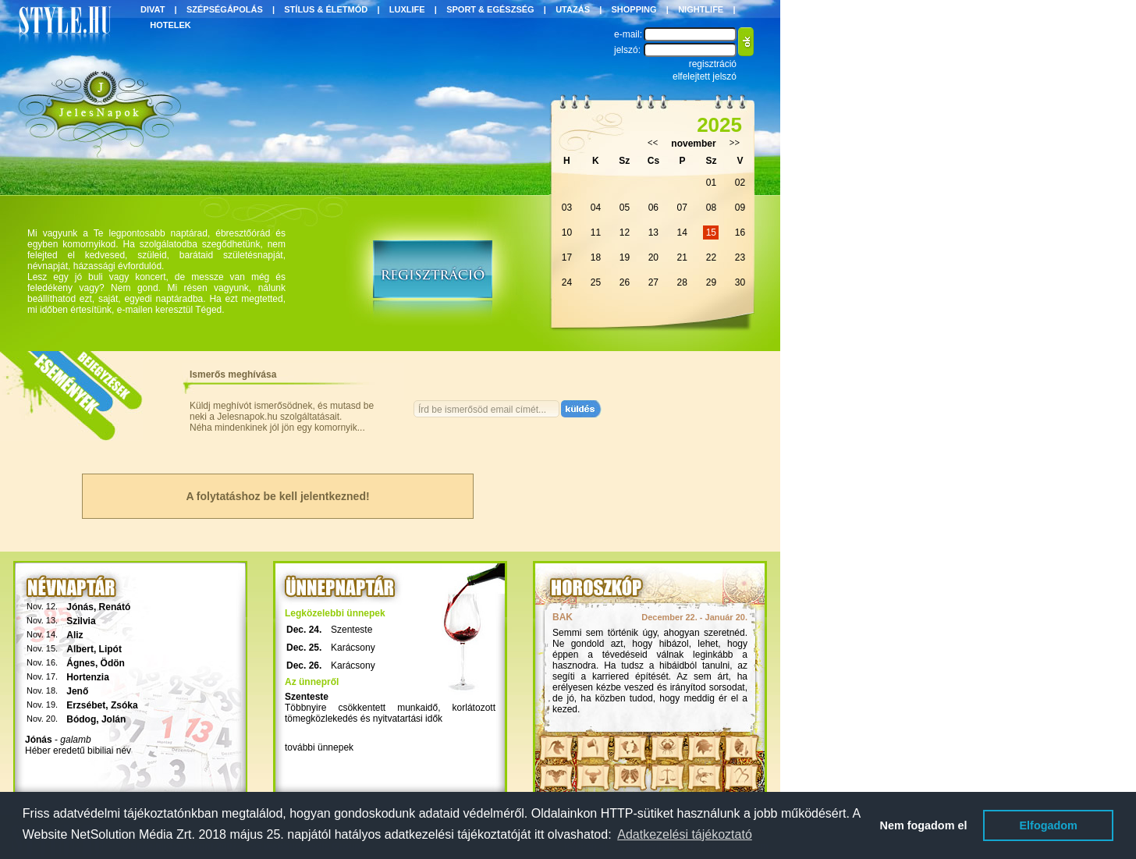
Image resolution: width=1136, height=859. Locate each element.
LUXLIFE (407, 9)
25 (596, 282)
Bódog (81, 719)
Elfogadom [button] (1048, 825)
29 (711, 282)
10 (567, 232)
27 (653, 282)
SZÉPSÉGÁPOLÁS (224, 9)
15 (711, 232)
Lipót (110, 649)
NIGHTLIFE (700, 9)
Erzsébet (85, 705)
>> (735, 142)
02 (740, 182)
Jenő (77, 691)
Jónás (80, 607)
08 (711, 207)
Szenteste (351, 629)
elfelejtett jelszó (705, 76)
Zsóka (124, 705)
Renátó (115, 607)
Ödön (113, 663)
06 (653, 207)
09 (740, 207)
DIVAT (152, 9)
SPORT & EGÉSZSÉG (490, 9)
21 (682, 257)
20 (653, 257)
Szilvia (80, 621)
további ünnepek (319, 747)
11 (596, 232)
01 (711, 182)
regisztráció (713, 64)
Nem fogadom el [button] (923, 825)
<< (653, 142)
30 (740, 282)
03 (567, 207)
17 (567, 257)
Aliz (74, 635)
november (693, 143)
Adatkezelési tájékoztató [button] (684, 834)
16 (740, 232)
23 (740, 257)
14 (682, 232)
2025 (719, 125)
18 (596, 257)
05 (624, 207)
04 (596, 207)
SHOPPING (634, 9)
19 (624, 257)
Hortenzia (87, 677)
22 (711, 257)
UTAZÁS (573, 9)
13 (653, 232)
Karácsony (353, 647)
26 (624, 282)
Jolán (113, 719)
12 (624, 232)
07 (682, 207)
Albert (80, 649)
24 (567, 282)
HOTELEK (170, 25)
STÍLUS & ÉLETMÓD (325, 9)
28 (682, 282)
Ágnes (80, 663)
